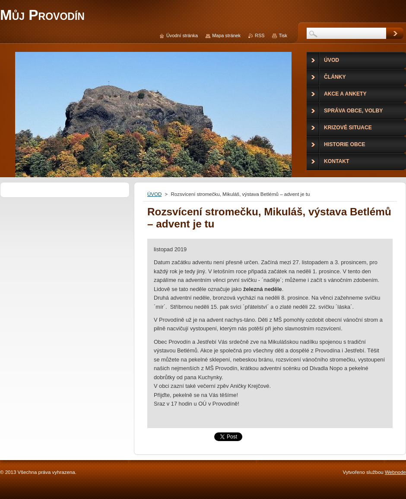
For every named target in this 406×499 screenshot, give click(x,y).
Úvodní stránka (182, 35)
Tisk (283, 35)
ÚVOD (154, 194)
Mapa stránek (226, 35)
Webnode (395, 472)
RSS (259, 35)
